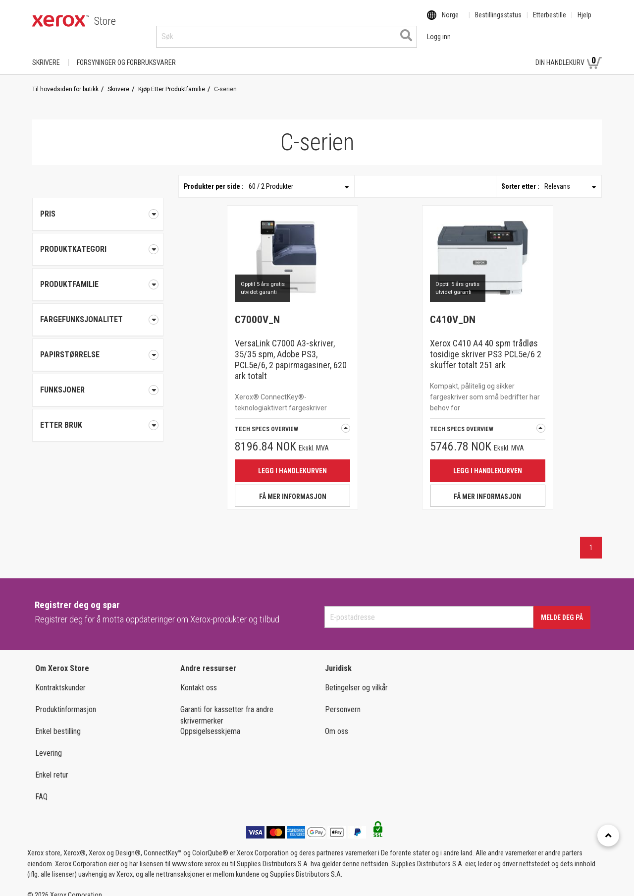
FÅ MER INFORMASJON (292, 487)
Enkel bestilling (58, 722)
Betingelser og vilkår (356, 678)
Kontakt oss (198, 678)
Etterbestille (549, 21)
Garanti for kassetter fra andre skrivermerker (226, 705)
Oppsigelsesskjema (210, 722)
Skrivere (46, 53)
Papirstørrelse (98, 345)
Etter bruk (98, 416)
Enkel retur (51, 765)
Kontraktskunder (60, 678)
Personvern (343, 700)
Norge (450, 21)
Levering (48, 743)
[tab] (98, 240)
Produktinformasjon (65, 700)
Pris (98, 205)
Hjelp (584, 21)
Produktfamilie (98, 275)
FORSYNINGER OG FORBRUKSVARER (126, 53)
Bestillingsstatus (498, 21)
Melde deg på (562, 608)
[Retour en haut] (608, 835)
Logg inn (506, 53)
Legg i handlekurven (292, 461)
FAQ (41, 787)
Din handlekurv (568, 52)
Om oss (336, 722)
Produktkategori (98, 240)
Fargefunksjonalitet (98, 310)
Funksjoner (98, 381)
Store (105, 21)
